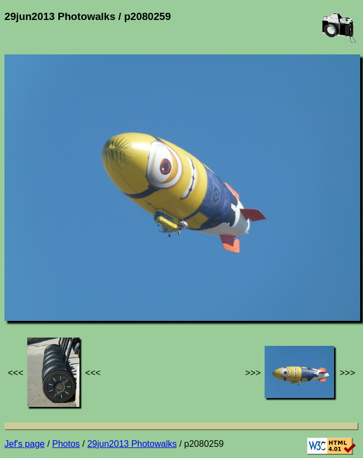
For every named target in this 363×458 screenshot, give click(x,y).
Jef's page (24, 444)
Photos (66, 444)
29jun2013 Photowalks (132, 444)
